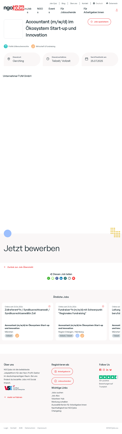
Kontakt (85, 3)
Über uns (73, 3)
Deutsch (99, 3)
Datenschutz (30, 428)
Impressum (42, 428)
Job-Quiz (53, 3)
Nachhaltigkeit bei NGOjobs (64, 408)
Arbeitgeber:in (64, 371)
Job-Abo (55, 395)
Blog (63, 3)
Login (6, 428)
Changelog (56, 411)
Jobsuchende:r (64, 381)
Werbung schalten (59, 401)
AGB (21, 428)
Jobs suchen (57, 392)
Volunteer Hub (57, 398)
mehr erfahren (14, 397)
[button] (48, 278)
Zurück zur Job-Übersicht (20, 267)
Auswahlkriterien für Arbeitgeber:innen (69, 404)
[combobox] (98, 3)
